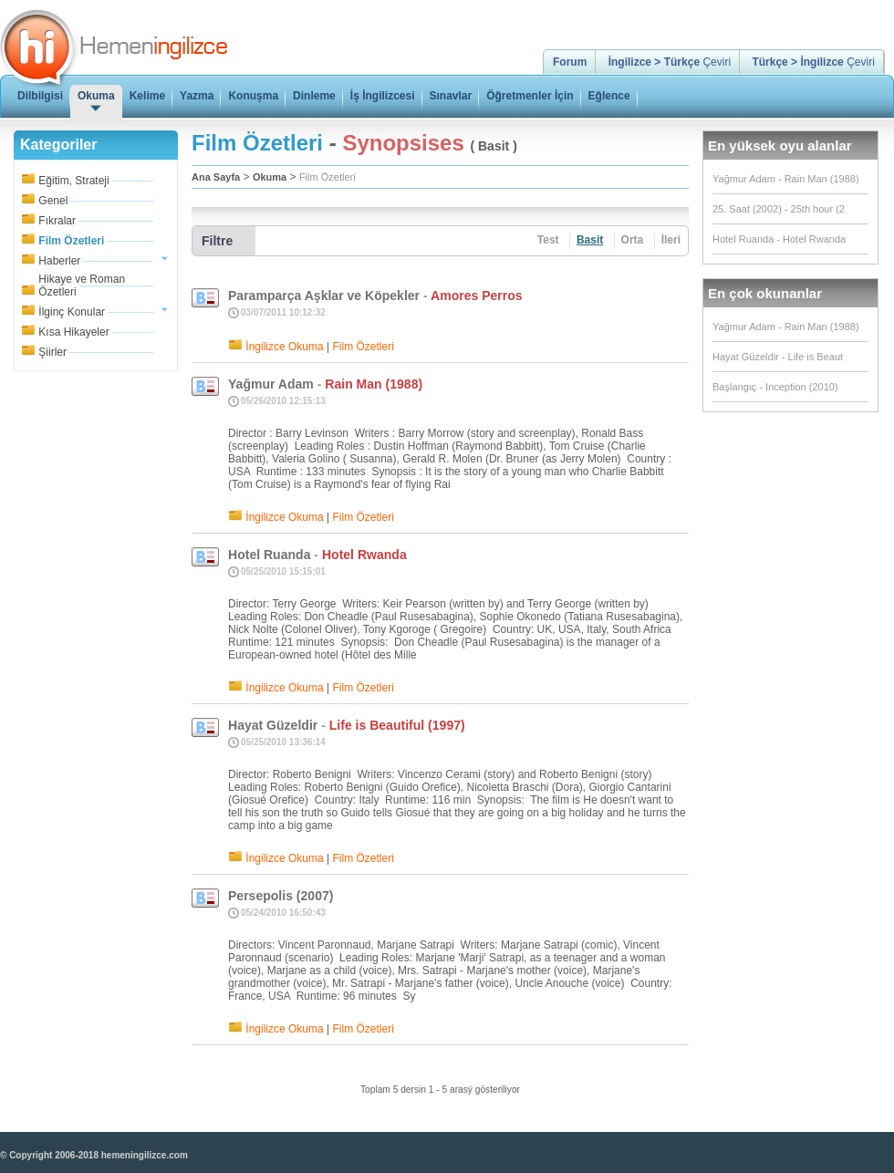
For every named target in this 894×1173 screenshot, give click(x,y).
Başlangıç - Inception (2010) (775, 386)
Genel (53, 200)
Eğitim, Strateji (73, 180)
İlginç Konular (71, 312)
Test (548, 240)
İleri (671, 240)
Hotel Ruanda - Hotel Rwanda (779, 239)
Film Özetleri (71, 240)
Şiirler (52, 352)
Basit (590, 240)
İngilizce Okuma (284, 346)
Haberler (59, 260)
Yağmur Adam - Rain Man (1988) (785, 178)
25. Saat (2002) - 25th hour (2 (778, 208)
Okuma (269, 176)
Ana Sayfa (216, 176)
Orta (632, 240)
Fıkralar (57, 220)
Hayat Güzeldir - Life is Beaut (777, 356)
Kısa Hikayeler (73, 332)
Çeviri (669, 62)
